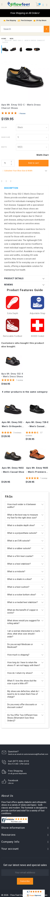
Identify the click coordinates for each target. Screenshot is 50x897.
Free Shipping (10, 20)
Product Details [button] (13, 278)
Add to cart (33, 163)
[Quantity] (8, 163)
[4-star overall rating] (12, 432)
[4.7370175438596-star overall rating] (37, 434)
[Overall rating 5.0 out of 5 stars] (9, 113)
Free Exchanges (25, 20)
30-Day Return (39, 20)
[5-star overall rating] (12, 380)
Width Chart (42, 155)
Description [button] (11, 188)
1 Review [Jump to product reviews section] (22, 113)
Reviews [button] (8, 284)
